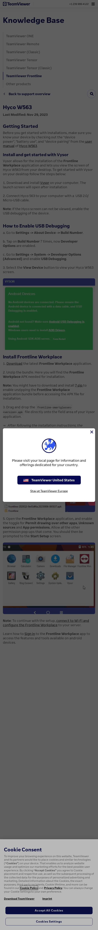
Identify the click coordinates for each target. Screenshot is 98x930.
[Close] (91, 432)
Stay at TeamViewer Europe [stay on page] (49, 491)
